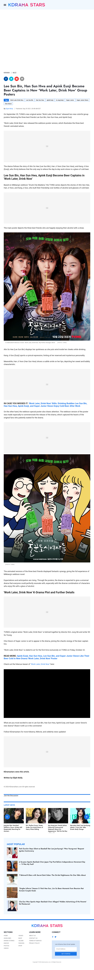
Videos (6, 948)
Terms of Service (35, 940)
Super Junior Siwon (82, 100)
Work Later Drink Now (17, 100)
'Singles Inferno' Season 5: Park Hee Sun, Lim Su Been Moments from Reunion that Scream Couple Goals (51, 889)
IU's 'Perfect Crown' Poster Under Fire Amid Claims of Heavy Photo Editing (34, 827)
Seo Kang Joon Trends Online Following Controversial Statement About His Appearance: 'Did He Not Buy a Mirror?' (57, 829)
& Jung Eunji (60, 100)
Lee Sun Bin (29, 100)
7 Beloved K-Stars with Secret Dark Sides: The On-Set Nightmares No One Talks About (52, 875)
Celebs (21, 940)
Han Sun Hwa (40, 100)
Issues (21, 935)
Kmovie (6, 943)
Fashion (21, 943)
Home (6, 935)
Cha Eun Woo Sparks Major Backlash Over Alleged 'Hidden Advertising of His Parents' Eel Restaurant (52, 902)
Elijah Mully (9, 108)
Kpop (20, 945)
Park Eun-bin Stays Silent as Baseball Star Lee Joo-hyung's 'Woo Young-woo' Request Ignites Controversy (51, 849)
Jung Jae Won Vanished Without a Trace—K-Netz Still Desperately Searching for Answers (13, 828)
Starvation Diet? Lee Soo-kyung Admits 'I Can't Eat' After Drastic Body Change (80, 827)
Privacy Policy (34, 943)
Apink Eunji (50, 100)
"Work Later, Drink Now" (40, 664)
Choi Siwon (8, 103)
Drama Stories (9, 940)
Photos (6, 945)
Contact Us (33, 938)
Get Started (65, 954)
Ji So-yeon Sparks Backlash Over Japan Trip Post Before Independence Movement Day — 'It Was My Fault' (52, 863)
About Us (32, 935)
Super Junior (70, 100)
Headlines (7, 938)
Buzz (20, 938)
